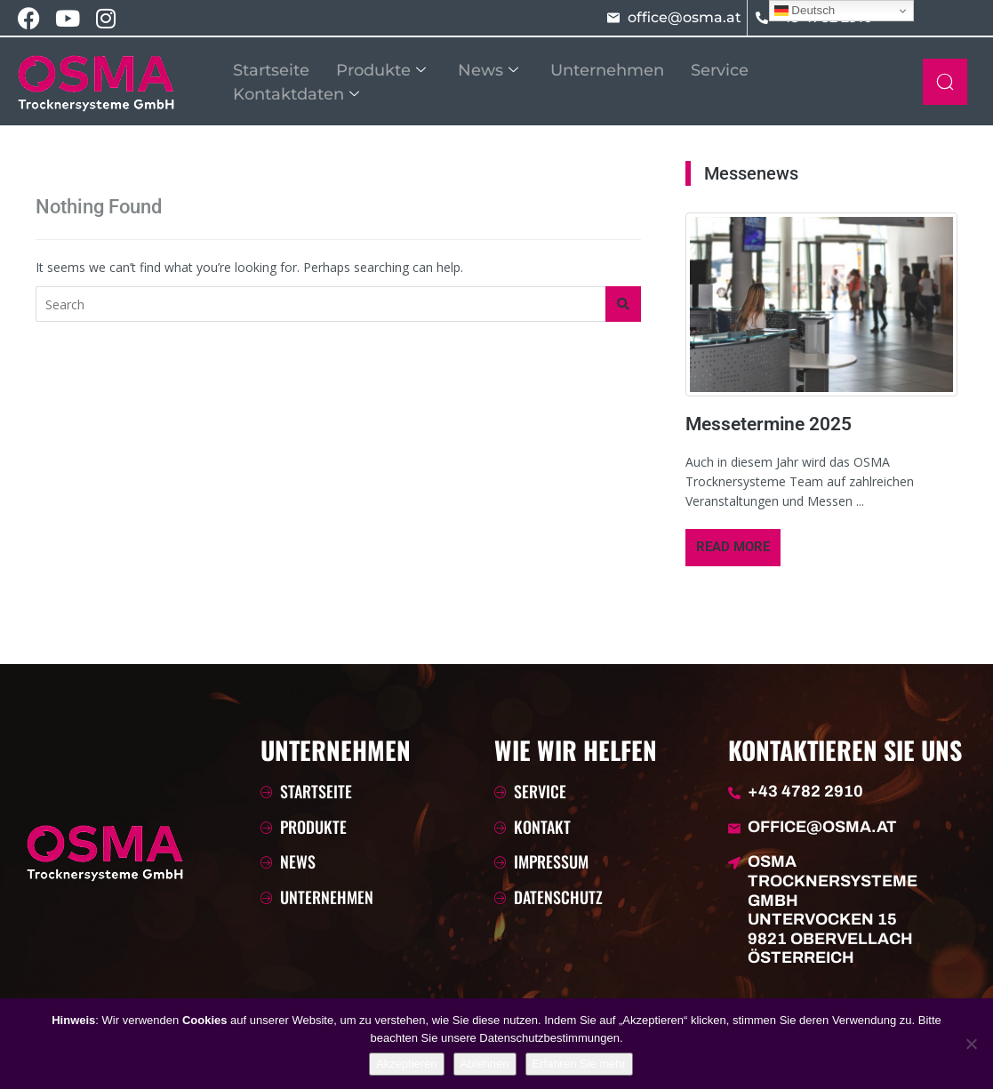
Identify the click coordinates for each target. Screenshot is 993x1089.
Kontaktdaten (296, 91)
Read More (733, 547)
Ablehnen (484, 1063)
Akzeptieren (406, 1063)
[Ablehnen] (971, 1044)
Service (720, 69)
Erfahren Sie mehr (580, 1063)
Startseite (271, 69)
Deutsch (805, 11)
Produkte (381, 69)
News (488, 69)
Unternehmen (607, 69)
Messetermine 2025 (768, 424)
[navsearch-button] (945, 82)
